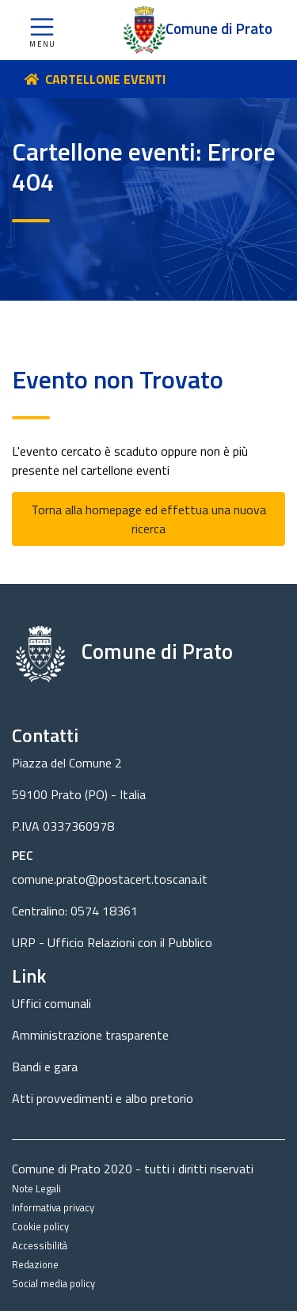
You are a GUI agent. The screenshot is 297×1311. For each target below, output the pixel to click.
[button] (42, 30)
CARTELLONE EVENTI (105, 79)
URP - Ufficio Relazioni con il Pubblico (112, 942)
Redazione (35, 1264)
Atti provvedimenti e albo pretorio (102, 1098)
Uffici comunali (51, 1003)
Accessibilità (39, 1245)
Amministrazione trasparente (90, 1034)
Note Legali (36, 1188)
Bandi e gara (45, 1066)
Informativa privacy (53, 1207)
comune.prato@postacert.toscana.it (110, 879)
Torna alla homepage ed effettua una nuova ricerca (148, 519)
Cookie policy (40, 1226)
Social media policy (53, 1283)
